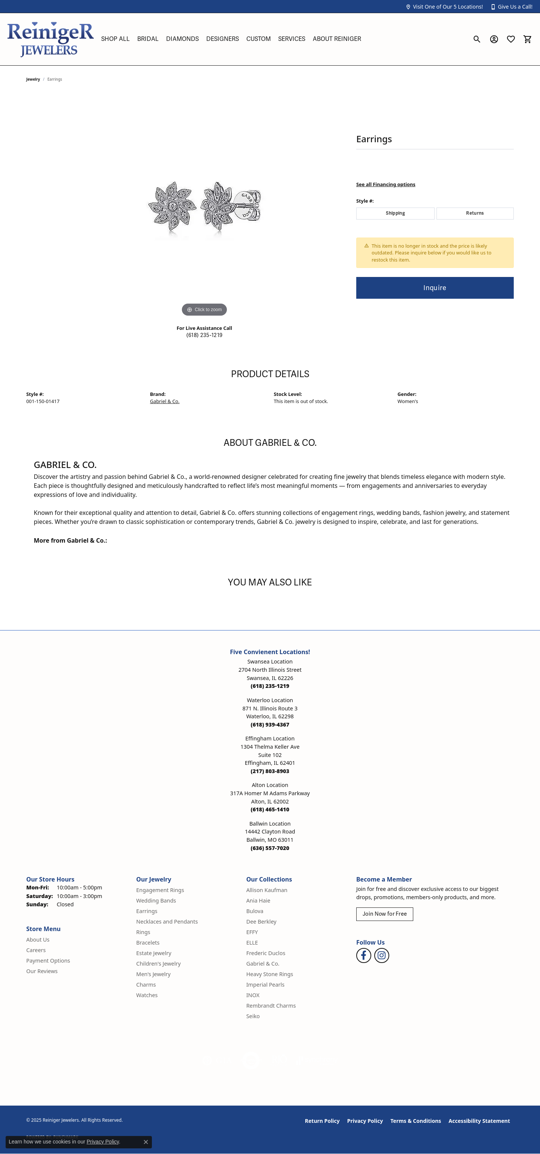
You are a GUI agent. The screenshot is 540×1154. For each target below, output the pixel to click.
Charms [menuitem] (146, 984)
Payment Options (48, 960)
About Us (38, 939)
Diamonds (182, 39)
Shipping (395, 213)
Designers (222, 39)
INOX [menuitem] (253, 995)
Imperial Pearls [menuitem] (265, 984)
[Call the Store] (270, 685)
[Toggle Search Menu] (477, 39)
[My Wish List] (511, 39)
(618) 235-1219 (204, 335)
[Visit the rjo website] (279, 1060)
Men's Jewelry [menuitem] (153, 974)
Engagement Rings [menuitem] (160, 890)
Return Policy (322, 1120)
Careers (36, 950)
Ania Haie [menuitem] (258, 900)
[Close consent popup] (146, 1142)
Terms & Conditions (415, 1120)
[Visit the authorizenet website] (251, 1060)
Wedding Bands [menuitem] (156, 900)
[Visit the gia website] (217, 1060)
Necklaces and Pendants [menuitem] (167, 921)
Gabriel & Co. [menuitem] (263, 963)
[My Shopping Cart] (527, 39)
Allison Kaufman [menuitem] (267, 890)
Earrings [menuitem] (146, 911)
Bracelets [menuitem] (147, 942)
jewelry (33, 79)
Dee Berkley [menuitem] (261, 921)
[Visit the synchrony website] (317, 1060)
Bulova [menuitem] (255, 911)
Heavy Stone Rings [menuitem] (269, 974)
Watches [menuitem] (147, 995)
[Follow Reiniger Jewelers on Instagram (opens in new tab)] (381, 955)
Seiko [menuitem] (253, 1016)
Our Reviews (42, 971)
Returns (475, 213)
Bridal (148, 39)
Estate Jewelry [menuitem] (153, 953)
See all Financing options (386, 184)
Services (291, 39)
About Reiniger (337, 39)
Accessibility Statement (479, 1120)
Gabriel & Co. (165, 401)
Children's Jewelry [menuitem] (158, 963)
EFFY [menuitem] (252, 932)
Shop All (115, 39)
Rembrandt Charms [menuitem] (271, 1005)
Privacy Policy (365, 1120)
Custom (258, 39)
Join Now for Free (385, 914)
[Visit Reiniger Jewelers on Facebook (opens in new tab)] (363, 955)
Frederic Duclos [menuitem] (265, 953)
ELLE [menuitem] (252, 942)
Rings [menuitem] (143, 932)
